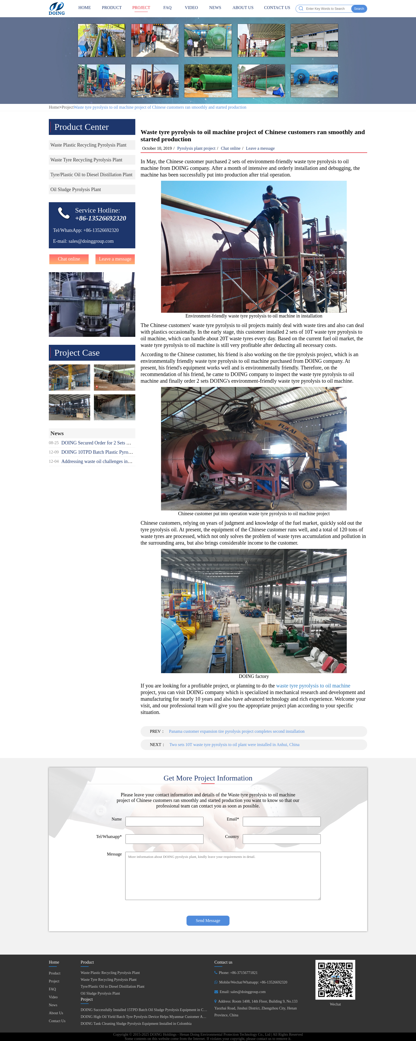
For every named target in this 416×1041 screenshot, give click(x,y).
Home (54, 107)
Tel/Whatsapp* (109, 836)
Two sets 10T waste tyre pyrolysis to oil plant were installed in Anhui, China (235, 744)
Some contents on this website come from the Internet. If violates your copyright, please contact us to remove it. (208, 1039)
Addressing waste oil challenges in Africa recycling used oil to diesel (127, 461)
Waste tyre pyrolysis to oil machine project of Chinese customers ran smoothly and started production (159, 107)
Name (117, 819)
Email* (233, 819)
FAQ (167, 8)
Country (232, 836)
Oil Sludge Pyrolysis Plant (100, 993)
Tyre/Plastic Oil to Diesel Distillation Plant (113, 987)
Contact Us (277, 8)
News (215, 8)
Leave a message (115, 259)
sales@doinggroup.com (91, 241)
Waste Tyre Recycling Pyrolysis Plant (109, 980)
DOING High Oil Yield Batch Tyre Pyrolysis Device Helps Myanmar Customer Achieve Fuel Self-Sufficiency (163, 1017)
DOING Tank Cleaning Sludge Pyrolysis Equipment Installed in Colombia (136, 1024)
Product (112, 8)
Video (191, 8)
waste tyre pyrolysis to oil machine (313, 686)
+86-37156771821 (244, 973)
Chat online (69, 259)
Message (114, 854)
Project (141, 8)
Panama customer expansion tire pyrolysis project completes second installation (237, 731)
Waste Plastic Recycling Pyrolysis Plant (110, 973)
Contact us (223, 962)
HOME (84, 8)
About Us (242, 8)
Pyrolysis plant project (196, 148)
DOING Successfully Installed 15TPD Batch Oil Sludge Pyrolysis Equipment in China (145, 1010)
